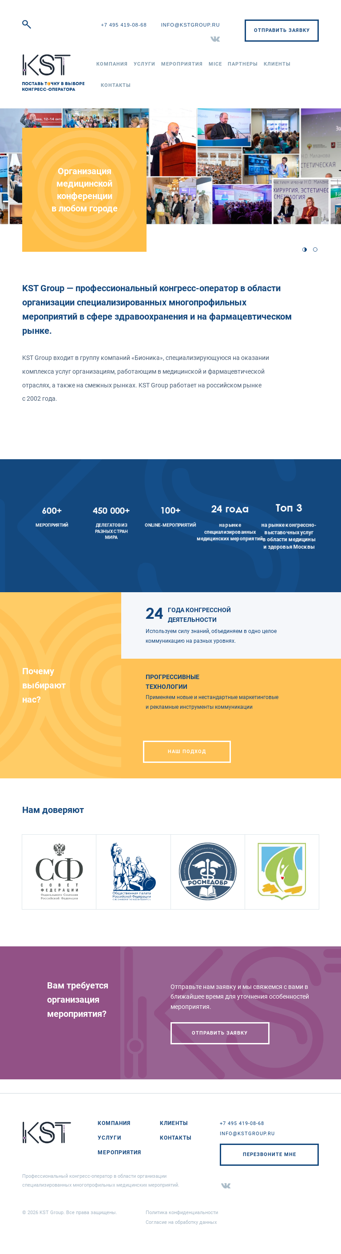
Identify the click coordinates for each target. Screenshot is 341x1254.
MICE (215, 64)
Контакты (116, 85)
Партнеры (243, 64)
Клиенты (277, 64)
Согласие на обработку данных (181, 1222)
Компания (112, 64)
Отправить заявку (282, 30)
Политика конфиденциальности (182, 1212)
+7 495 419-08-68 (124, 24)
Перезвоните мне (269, 1154)
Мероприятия (182, 64)
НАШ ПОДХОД (187, 751)
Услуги (144, 64)
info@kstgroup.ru (190, 24)
